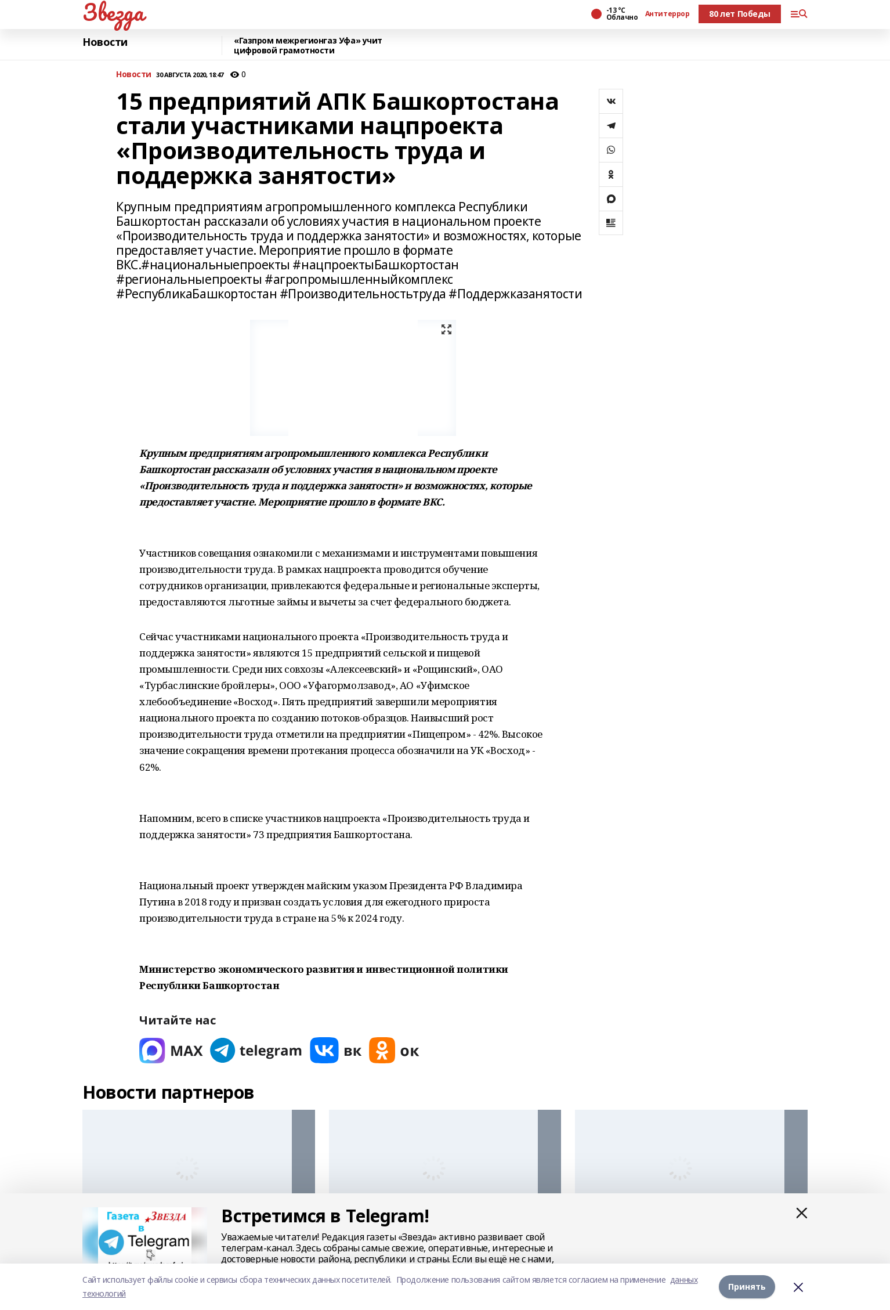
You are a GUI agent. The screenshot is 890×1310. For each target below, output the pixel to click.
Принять (747, 1286)
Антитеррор (667, 13)
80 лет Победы (739, 13)
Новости (105, 42)
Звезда (112, 12)
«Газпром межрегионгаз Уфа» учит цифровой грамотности (308, 45)
